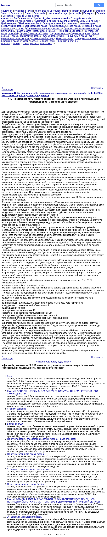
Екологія (100, 13)
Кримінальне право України (15, 38)
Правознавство (23, 31)
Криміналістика (57, 26)
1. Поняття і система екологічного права (28, 469)
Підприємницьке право (70, 31)
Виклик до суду (15, 424)
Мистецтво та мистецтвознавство (52, 11)
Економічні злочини (68, 41)
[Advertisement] (53, 64)
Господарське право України (89, 38)
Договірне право (51, 23)
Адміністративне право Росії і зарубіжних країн (67, 18)
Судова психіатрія (59, 33)
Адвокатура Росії (10, 18)
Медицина (86, 11)
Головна (5, 43)
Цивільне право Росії (30, 23)
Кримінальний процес (42, 38)
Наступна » (97, 88)
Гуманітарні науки (23, 11)
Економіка (8, 16)
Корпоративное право (36, 26)
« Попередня (7, 88)
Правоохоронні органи (44, 31)
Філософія (75, 13)
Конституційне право (12, 26)
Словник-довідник (16, 409)
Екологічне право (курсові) (15, 41)
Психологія (39, 13)
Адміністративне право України (17, 21)
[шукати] (73, 5)
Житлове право (69, 23)
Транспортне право (30, 36)
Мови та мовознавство (27, 16)
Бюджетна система (68, 21)
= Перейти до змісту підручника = (53, 362)
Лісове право (73, 26)
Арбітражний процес (45, 21)
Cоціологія (6, 11)
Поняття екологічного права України (25, 454)
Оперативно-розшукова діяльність (44, 28)
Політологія (16, 13)
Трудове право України (53, 36)
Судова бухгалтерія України (34, 33)
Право (28, 13)
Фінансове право (64, 38)
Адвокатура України (30, 18)
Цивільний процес (89, 21)
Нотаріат (19, 28)
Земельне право (87, 23)
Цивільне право (9, 23)
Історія (75, 11)
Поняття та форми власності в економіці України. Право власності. (41, 439)
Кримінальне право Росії (79, 36)
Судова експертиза (80, 33)
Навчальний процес (58, 13)
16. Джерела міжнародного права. (24, 517)
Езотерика (88, 13)
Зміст (10, 376)
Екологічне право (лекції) (43, 41)
